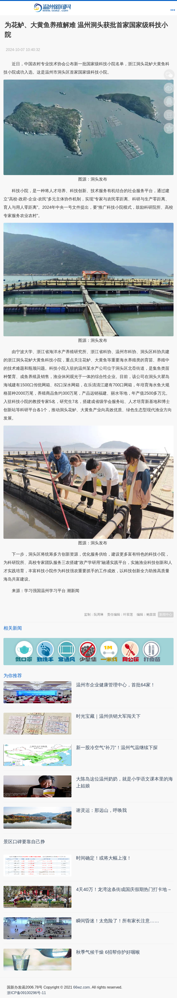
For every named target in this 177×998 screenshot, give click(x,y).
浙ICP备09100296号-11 (26, 993)
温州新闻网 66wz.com (44, 602)
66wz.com (81, 987)
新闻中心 (165, 614)
